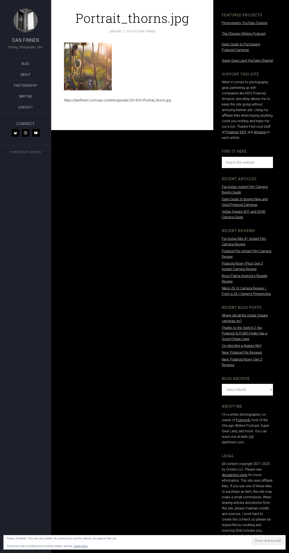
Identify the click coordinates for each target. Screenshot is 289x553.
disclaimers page (234, 475)
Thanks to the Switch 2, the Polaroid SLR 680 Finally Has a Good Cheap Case (244, 333)
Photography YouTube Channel (244, 23)
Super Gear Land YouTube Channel (247, 61)
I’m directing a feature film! (241, 346)
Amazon (260, 132)
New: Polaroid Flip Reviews (242, 353)
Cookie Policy (80, 546)
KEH (243, 132)
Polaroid (232, 132)
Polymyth (243, 420)
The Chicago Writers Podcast (244, 34)
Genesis (35, 152)
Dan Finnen (25, 40)
